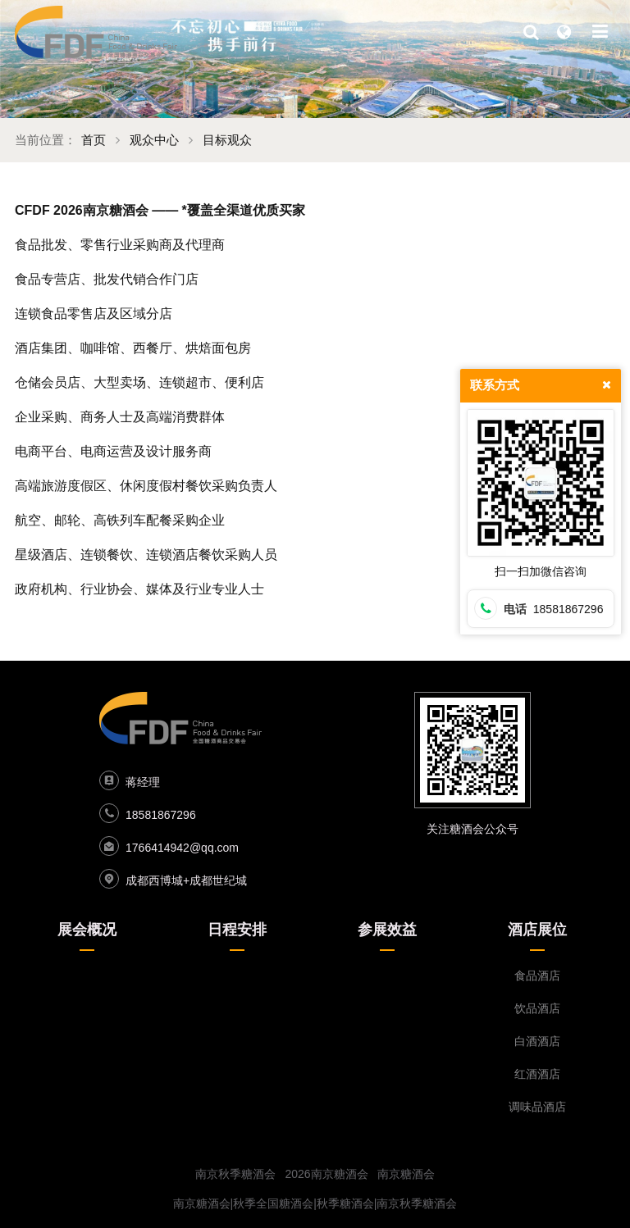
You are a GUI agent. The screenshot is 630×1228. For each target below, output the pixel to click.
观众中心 (154, 140)
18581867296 (161, 814)
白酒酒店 (537, 1041)
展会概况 (86, 929)
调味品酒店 (537, 1106)
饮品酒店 (537, 1008)
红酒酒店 (537, 1073)
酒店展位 (537, 929)
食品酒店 (537, 975)
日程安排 (237, 929)
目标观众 (227, 140)
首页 (93, 140)
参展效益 (387, 929)
